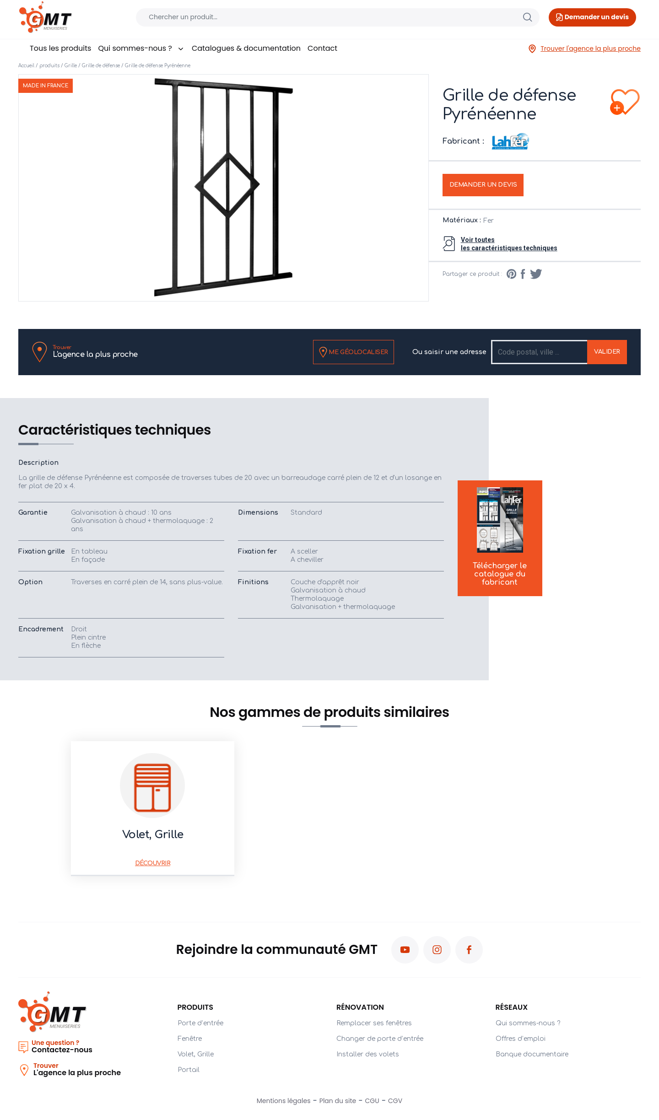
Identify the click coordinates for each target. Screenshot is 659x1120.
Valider (607, 352)
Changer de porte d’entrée (379, 1038)
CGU (372, 1100)
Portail (189, 1069)
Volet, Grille (196, 1054)
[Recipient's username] (540, 352)
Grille (71, 65)
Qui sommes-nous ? (141, 48)
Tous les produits (60, 48)
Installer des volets (367, 1054)
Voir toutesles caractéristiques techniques (509, 244)
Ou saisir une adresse (449, 352)
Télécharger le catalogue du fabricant (500, 537)
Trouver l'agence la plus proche (584, 49)
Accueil (26, 65)
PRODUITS (196, 1007)
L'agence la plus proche (95, 351)
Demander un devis (483, 185)
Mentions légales (284, 1100)
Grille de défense (101, 65)
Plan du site (337, 1100)
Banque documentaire (532, 1054)
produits (49, 65)
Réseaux (512, 1007)
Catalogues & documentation (246, 48)
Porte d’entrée (200, 1023)
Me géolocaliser (353, 352)
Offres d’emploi (521, 1038)
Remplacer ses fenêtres (374, 1023)
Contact (322, 48)
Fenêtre (190, 1038)
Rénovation (360, 1007)
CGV (395, 1100)
